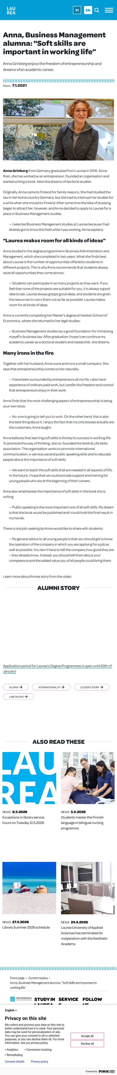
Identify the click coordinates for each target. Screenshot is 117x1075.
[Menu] (110, 10)
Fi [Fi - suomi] (77, 10)
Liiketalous (18, 696)
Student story (91, 687)
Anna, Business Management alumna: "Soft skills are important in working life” (53, 985)
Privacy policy (39, 1061)
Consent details (14, 1061)
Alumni (15, 687)
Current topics (38, 978)
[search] (97, 10)
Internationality (51, 687)
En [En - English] (88, 10)
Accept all (87, 1036)
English (11, 1010)
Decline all (87, 1043)
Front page (17, 978)
